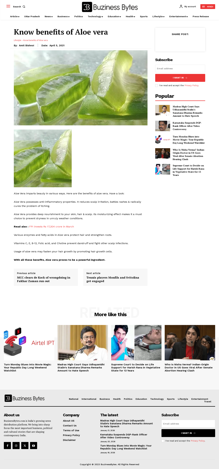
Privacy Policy (191, 85)
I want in (180, 77)
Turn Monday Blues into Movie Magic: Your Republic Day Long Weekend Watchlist (189, 139)
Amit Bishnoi (26, 45)
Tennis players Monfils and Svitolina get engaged (112, 279)
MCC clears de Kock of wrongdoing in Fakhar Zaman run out (43, 279)
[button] (20, 6)
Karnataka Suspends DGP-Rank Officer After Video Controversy (187, 126)
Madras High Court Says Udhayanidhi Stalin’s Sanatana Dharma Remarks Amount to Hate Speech (187, 111)
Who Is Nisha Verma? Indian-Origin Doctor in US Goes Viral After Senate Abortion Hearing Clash (189, 154)
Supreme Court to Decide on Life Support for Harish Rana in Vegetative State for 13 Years (188, 170)
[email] (180, 68)
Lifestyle (17, 40)
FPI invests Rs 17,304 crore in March (51, 226)
